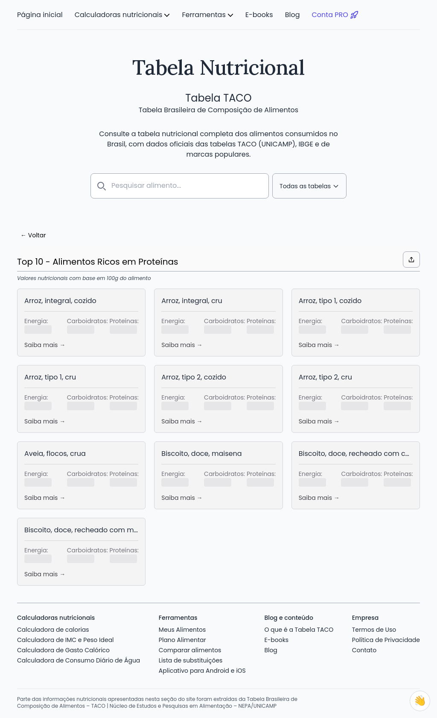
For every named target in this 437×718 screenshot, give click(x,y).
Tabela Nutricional (218, 67)
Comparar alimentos (190, 648)
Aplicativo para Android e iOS (202, 669)
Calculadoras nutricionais (119, 15)
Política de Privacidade (386, 638)
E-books (259, 15)
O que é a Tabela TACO (298, 628)
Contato (364, 648)
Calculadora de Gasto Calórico (63, 648)
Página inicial (40, 15)
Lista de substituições (191, 658)
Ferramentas (203, 15)
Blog (292, 15)
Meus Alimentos (182, 628)
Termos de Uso (374, 628)
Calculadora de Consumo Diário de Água (78, 658)
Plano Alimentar (182, 638)
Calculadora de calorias (53, 628)
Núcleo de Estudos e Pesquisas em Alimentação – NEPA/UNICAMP (193, 704)
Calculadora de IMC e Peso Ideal (65, 638)
